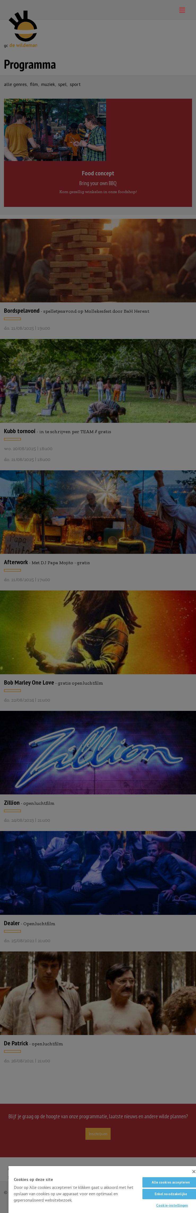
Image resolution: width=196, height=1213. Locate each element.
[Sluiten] (193, 1171)
